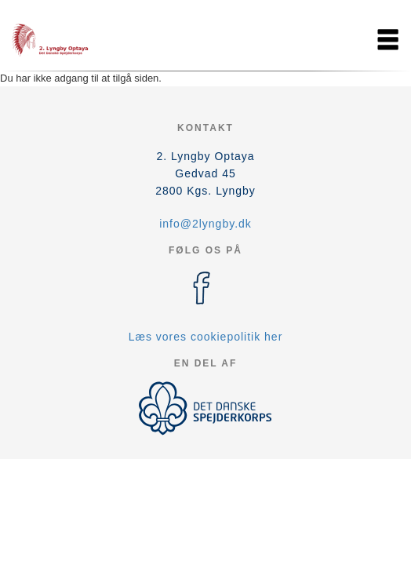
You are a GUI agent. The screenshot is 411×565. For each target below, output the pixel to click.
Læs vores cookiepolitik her (206, 336)
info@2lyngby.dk (205, 223)
